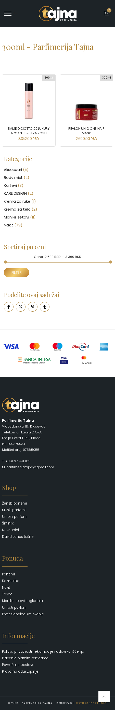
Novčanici (10, 530)
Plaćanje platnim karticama (25, 658)
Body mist (13, 177)
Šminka (8, 523)
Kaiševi (10, 185)
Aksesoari (13, 169)
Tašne (7, 594)
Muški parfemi (13, 510)
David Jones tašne (18, 536)
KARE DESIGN (15, 193)
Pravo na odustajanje (20, 671)
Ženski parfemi (14, 503)
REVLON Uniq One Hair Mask (86, 131)
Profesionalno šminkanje (23, 614)
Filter (16, 272)
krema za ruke (17, 201)
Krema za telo (17, 209)
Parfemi (8, 574)
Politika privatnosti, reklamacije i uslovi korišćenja (43, 651)
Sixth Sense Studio (91, 703)
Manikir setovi (16, 217)
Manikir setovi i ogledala (22, 600)
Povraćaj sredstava (18, 664)
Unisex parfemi (14, 516)
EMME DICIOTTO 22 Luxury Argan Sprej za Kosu (28, 131)
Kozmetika (10, 580)
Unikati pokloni (14, 607)
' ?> (10, 13)
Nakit (8, 225)
